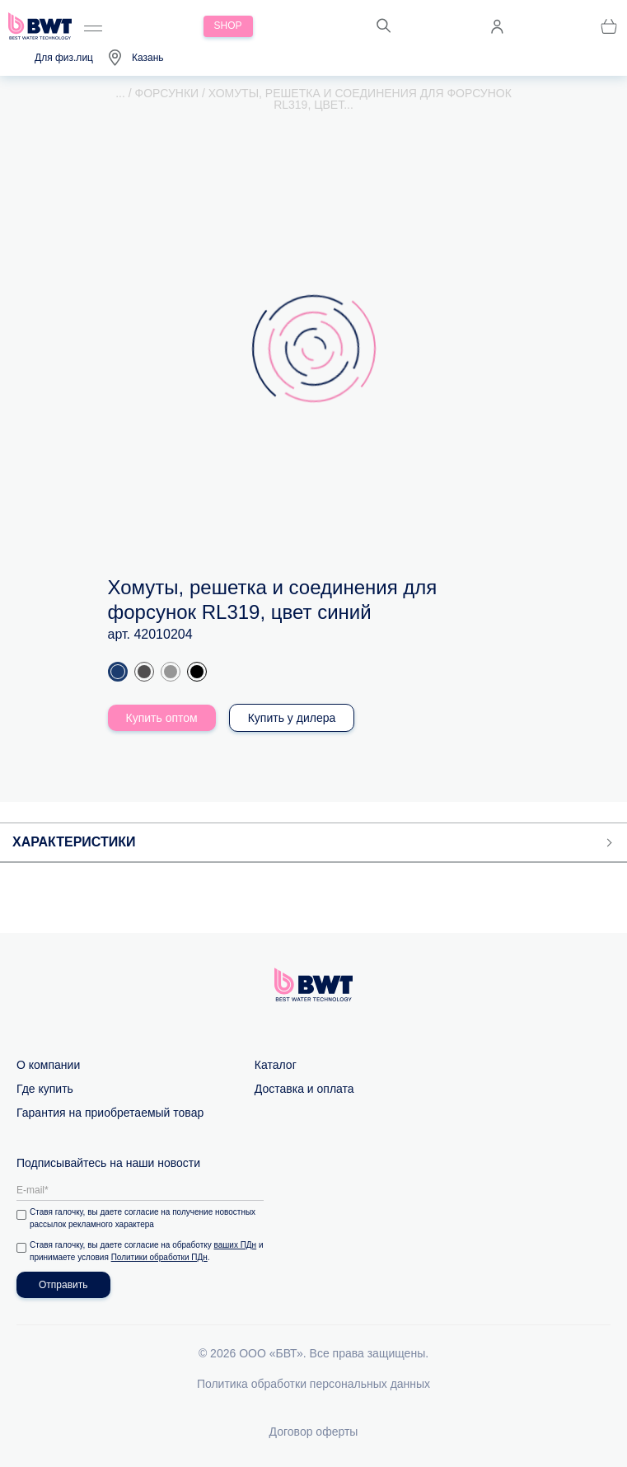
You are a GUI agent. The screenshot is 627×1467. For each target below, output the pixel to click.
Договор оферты (313, 1431)
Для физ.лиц (64, 57)
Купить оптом (162, 717)
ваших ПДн (235, 1244)
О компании (48, 1064)
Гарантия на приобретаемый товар (110, 1112)
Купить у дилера (292, 717)
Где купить (44, 1088)
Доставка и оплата (304, 1088)
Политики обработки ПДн (159, 1257)
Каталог (276, 1064)
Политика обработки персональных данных (313, 1383)
